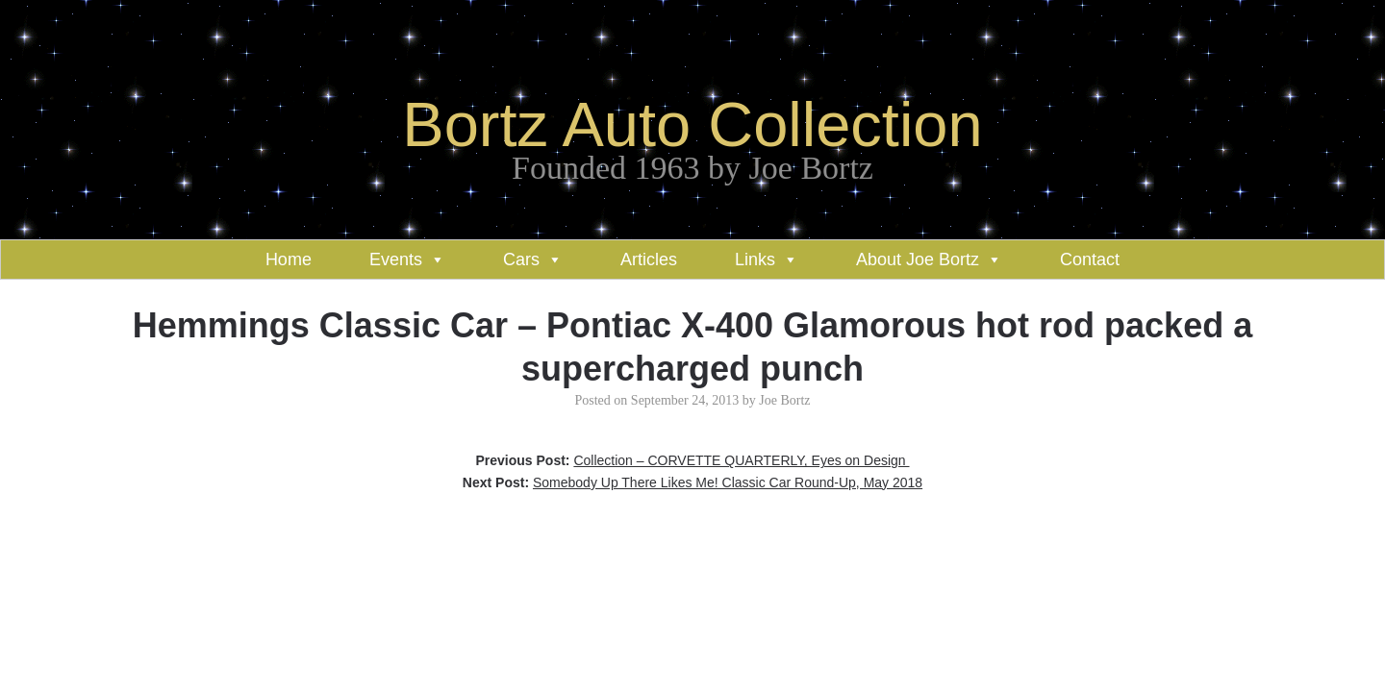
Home (288, 259)
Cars (521, 259)
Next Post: (692, 482)
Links (755, 259)
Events (395, 259)
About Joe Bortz (917, 259)
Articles (648, 259)
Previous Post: (692, 460)
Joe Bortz (784, 400)
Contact (1090, 259)
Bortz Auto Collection (692, 124)
